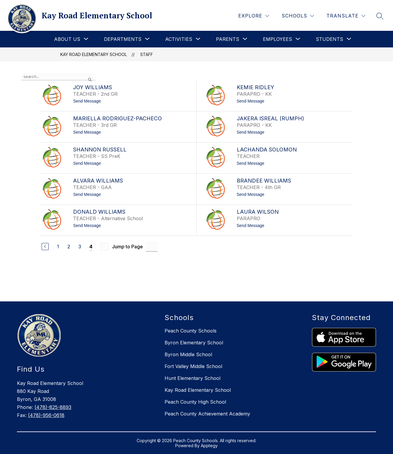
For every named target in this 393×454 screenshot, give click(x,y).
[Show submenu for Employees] (277, 39)
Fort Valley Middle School (193, 366)
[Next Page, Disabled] (104, 246)
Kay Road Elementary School (93, 54)
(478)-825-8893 (52, 407)
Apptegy (209, 445)
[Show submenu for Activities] (178, 39)
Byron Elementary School (194, 343)
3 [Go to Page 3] (79, 247)
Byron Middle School (188, 354)
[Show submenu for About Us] (67, 39)
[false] (58, 76)
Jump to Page (127, 247)
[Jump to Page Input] (152, 246)
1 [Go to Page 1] (58, 247)
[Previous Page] (45, 246)
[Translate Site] (346, 16)
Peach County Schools (191, 331)
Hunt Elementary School (192, 378)
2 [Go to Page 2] (68, 247)
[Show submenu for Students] (329, 39)
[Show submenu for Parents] (227, 39)
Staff (146, 54)
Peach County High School (195, 402)
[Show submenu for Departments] (122, 39)
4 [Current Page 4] (90, 247)
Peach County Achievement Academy (207, 414)
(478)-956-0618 (46, 415)
